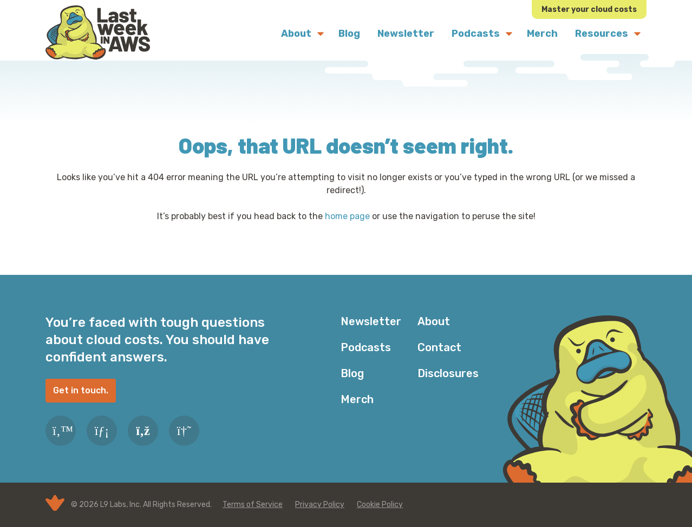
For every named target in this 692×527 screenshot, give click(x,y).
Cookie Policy (380, 504)
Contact (439, 347)
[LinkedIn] (102, 431)
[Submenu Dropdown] (320, 33)
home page (347, 216)
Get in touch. (80, 390)
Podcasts (366, 347)
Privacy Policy (319, 504)
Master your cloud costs (589, 9)
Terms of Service (253, 504)
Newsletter (371, 321)
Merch (357, 399)
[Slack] (184, 431)
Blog (352, 373)
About (433, 321)
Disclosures (448, 373)
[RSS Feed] (143, 431)
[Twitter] (60, 431)
